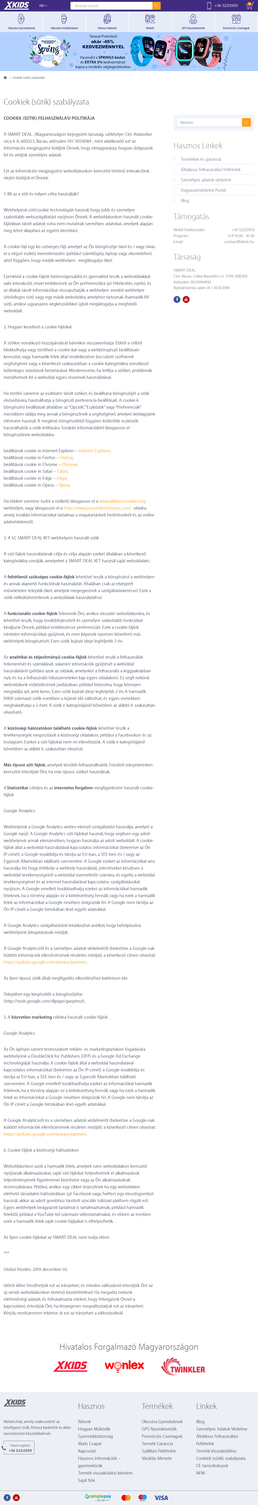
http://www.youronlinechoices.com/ (97, 507)
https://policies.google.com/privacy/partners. (45, 962)
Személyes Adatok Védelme (221, 1428)
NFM (200, 1472)
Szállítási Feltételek (159, 1450)
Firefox (66, 457)
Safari (62, 471)
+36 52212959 (226, 5)
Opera (64, 485)
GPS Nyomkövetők (159, 1428)
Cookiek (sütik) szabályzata (221, 1458)
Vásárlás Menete (157, 1458)
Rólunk (84, 1421)
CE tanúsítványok (212, 1465)
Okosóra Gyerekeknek (162, 1421)
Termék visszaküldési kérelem (105, 1472)
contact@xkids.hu (239, 241)
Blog (200, 1421)
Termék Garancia (157, 1443)
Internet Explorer (93, 450)
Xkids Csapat (89, 1443)
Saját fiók (86, 1480)
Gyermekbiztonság (95, 1436)
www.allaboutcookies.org (122, 501)
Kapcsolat (87, 1450)
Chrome (69, 464)
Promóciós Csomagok (162, 1436)
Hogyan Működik (94, 1428)
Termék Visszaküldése (216, 1450)
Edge (61, 478)
